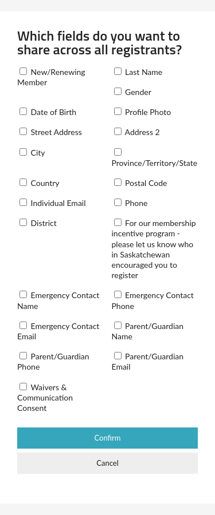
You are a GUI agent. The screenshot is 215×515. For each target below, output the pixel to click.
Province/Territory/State (155, 158)
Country (39, 183)
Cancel (107, 463)
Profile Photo (142, 112)
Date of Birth (47, 112)
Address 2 (137, 132)
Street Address (50, 132)
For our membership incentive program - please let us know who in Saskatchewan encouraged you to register (154, 249)
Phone (131, 203)
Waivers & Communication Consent (45, 397)
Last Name (138, 72)
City (32, 152)
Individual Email (52, 203)
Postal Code (140, 183)
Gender (132, 92)
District (38, 223)
